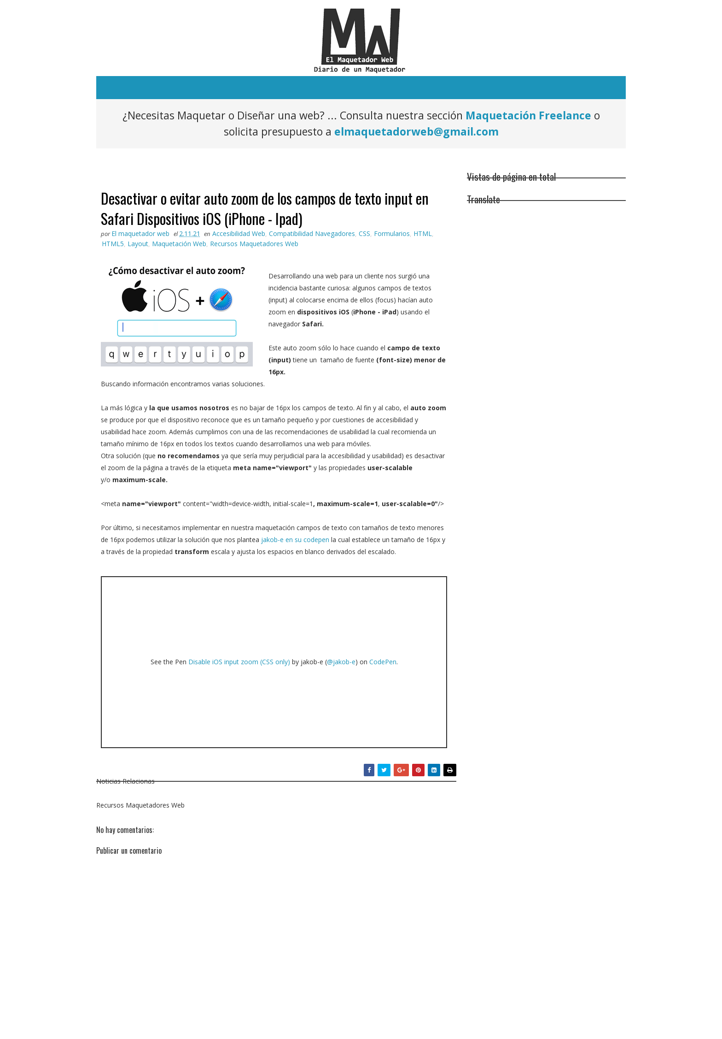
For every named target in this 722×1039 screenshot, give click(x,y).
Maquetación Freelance (528, 115)
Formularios (392, 233)
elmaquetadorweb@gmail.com (416, 131)
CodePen (382, 661)
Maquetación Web (179, 243)
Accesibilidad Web (238, 233)
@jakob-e (341, 661)
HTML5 (113, 243)
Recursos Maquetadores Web (254, 243)
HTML (422, 233)
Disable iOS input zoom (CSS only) (239, 661)
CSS (364, 233)
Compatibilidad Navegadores (312, 233)
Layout (138, 243)
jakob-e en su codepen (295, 539)
